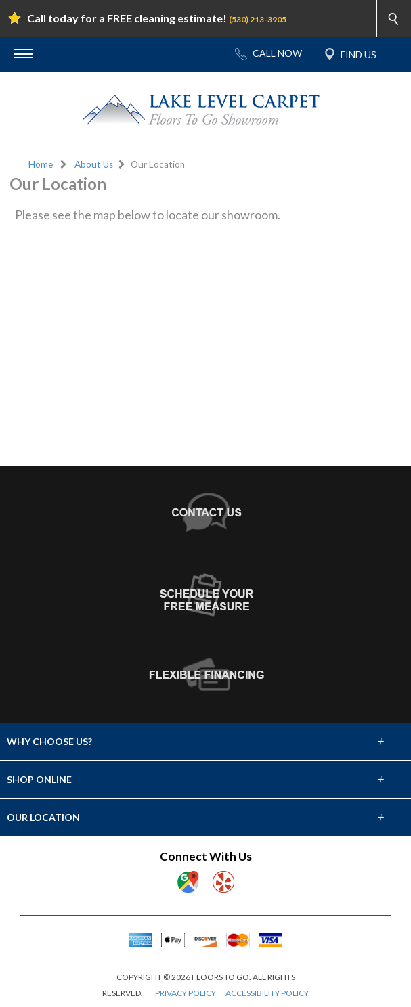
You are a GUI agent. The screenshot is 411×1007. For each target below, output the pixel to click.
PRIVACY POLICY (185, 993)
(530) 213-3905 (257, 19)
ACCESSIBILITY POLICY (267, 993)
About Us (93, 164)
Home (40, 164)
